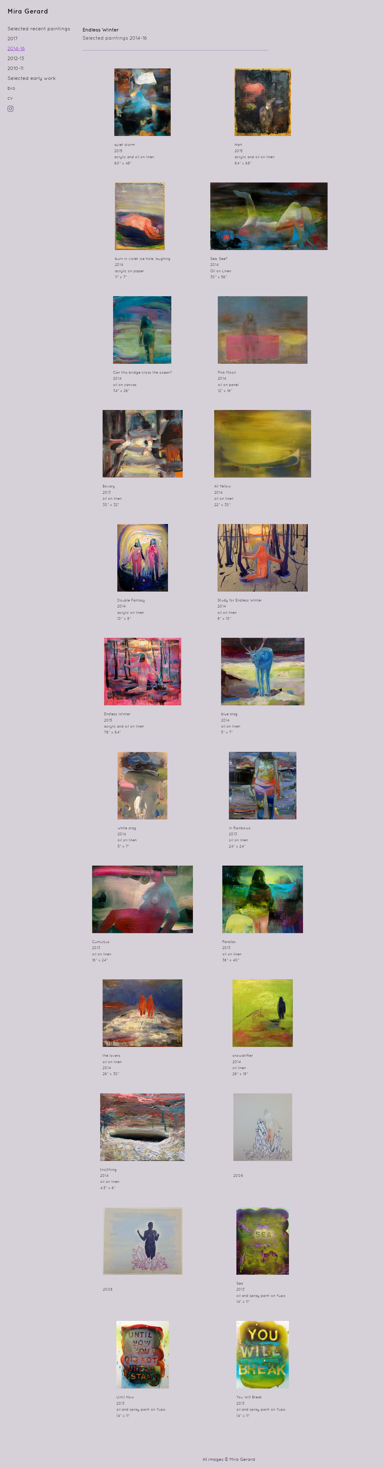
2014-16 (16, 49)
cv (10, 98)
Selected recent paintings (39, 29)
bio (11, 88)
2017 (13, 39)
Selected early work (32, 79)
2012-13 (16, 59)
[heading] (23, 12)
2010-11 (15, 69)
